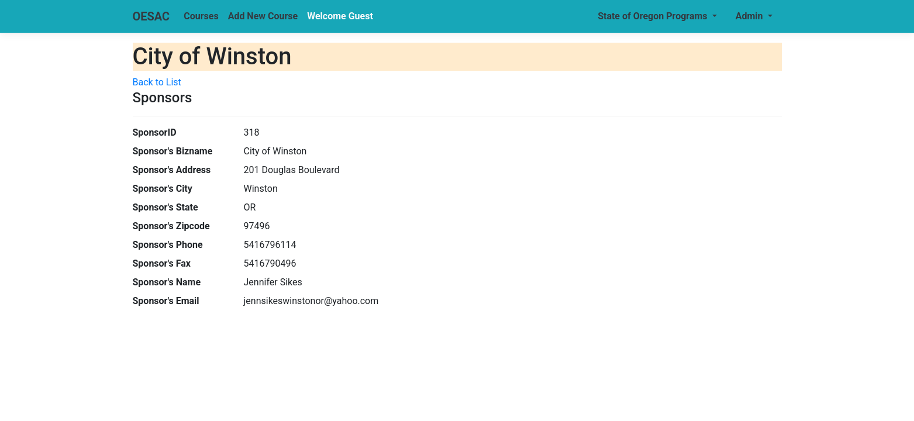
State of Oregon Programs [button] (653, 16)
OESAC (151, 16)
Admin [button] (750, 16)
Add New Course (263, 16)
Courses (201, 16)
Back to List (157, 82)
